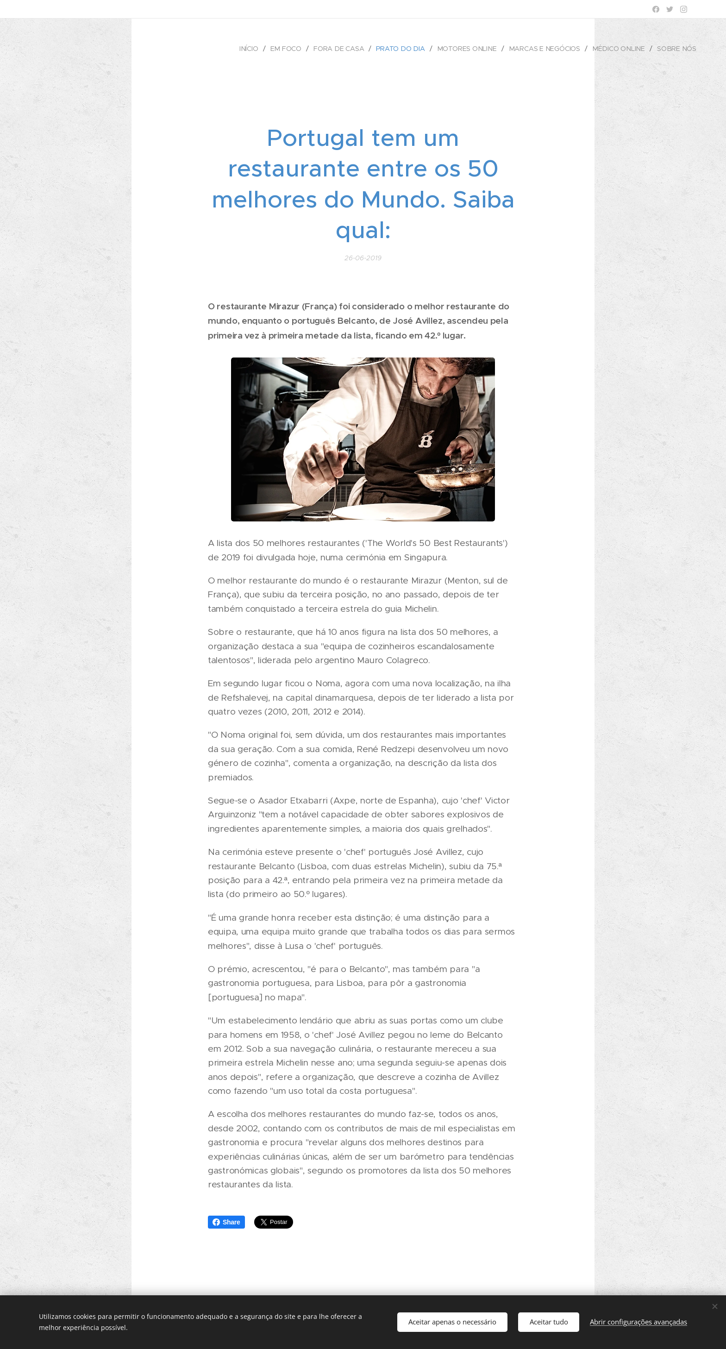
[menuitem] (257, 48)
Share (226, 1222)
